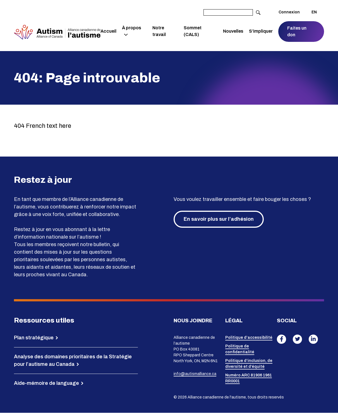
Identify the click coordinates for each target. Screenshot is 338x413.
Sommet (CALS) (193, 31)
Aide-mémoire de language (46, 383)
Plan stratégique (34, 337)
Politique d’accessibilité (248, 338)
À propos (132, 27)
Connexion (289, 12)
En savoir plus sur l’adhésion (219, 219)
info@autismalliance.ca (195, 374)
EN (314, 12)
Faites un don (297, 31)
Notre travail (159, 31)
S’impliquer (261, 31)
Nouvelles (233, 31)
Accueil (109, 31)
